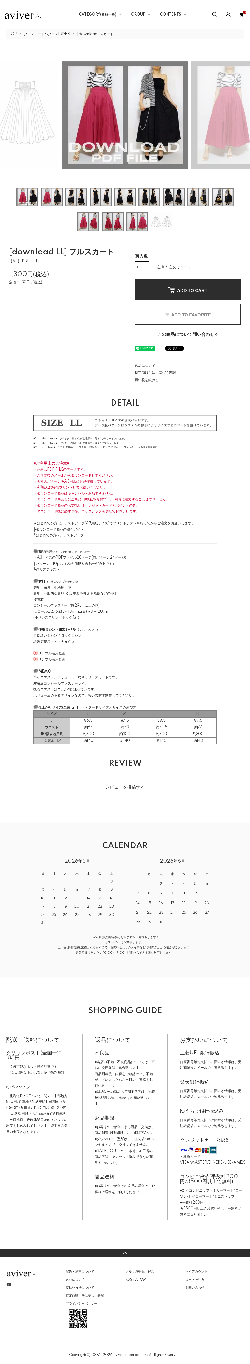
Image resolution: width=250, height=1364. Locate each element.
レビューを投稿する (125, 787)
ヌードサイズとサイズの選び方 (112, 708)
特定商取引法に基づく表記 (155, 373)
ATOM (140, 1279)
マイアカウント (196, 1271)
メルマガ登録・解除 (139, 1271)
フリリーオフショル (113, 438)
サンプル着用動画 (51, 653)
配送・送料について (80, 1271)
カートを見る (194, 1279)
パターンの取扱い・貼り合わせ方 (71, 552)
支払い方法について (80, 1287)
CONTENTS (170, 15)
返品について (145, 366)
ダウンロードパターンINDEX (47, 34)
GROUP (138, 15)
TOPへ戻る (125, 1253)
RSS (128, 1279)
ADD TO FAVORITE (188, 314)
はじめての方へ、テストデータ (60, 535)
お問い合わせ (194, 1287)
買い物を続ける (147, 380)
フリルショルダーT (112, 443)
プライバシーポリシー (81, 1303)
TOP (13, 34)
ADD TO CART (188, 290)
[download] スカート (95, 34)
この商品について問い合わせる (188, 334)
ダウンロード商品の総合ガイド (60, 530)
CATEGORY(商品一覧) (97, 15)
